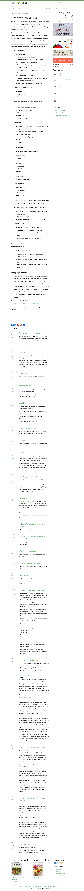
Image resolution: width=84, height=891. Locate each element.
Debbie (14, 534)
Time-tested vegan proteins (29, 333)
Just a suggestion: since (28, 476)
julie (11, 438)
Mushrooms (23, 575)
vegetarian (32, 303)
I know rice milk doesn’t (28, 428)
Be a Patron (49, 9)
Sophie (12, 450)
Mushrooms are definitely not (32, 590)
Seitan (20, 515)
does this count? (25, 385)
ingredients (26, 303)
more (24, 214)
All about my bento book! (17, 877)
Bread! (21, 452)
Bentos (66, 9)
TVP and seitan (24, 498)
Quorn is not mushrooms (28, 660)
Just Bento (57, 871)
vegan (37, 303)
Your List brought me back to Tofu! (32, 747)
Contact (21, 886)
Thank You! (23, 352)
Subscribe (34, 886)
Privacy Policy (42, 886)
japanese (20, 303)
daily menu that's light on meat (22, 27)
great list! (22, 440)
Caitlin (12, 383)
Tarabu (61, 64)
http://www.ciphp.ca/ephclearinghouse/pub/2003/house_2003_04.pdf (34, 675)
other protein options (27, 844)
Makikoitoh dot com (60, 873)
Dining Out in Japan (60, 110)
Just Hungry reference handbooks (63, 112)
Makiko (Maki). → (57, 21)
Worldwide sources (16, 881)
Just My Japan (58, 869)
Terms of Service (51, 886)
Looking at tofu (43, 70)
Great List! (23, 373)
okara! (21, 403)
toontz (32, 80)
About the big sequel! (38, 877)
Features (30, 9)
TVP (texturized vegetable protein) (26, 501)
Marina (65, 64)
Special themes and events (62, 115)
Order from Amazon (16, 879)
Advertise (27, 886)
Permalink (12, 358)
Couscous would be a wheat (31, 563)
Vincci (12, 350)
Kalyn (12, 371)
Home (14, 9)
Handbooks (39, 9)
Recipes (21, 9)
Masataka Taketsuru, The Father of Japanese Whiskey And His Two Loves (64, 94)
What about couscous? (27, 551)
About (58, 9)
